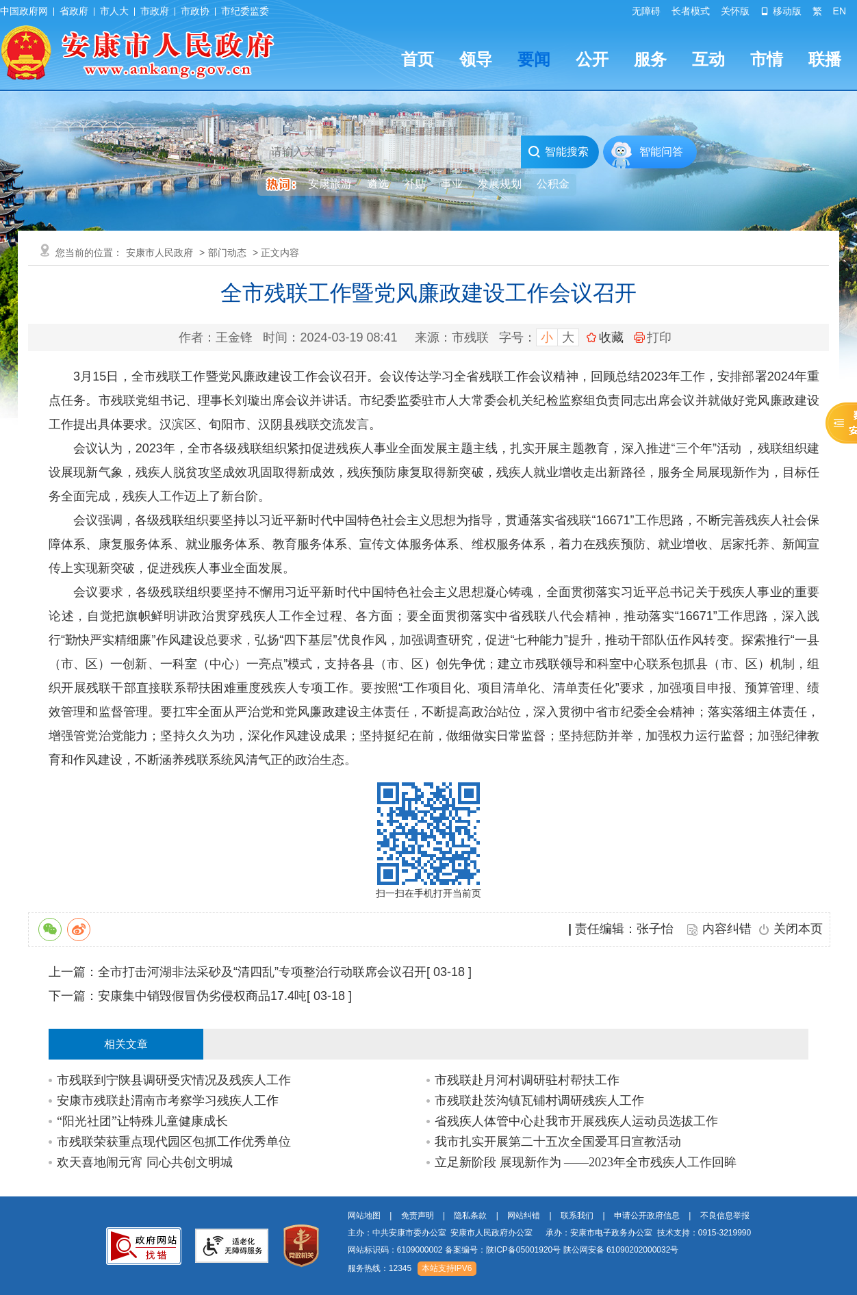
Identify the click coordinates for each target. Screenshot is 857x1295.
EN (839, 10)
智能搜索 (558, 152)
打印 (652, 337)
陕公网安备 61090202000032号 (621, 1250)
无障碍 (646, 10)
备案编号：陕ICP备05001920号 (503, 1250)
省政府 (74, 10)
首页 (417, 59)
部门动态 (227, 252)
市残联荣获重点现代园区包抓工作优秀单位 (174, 1142)
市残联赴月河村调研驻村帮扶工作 (527, 1080)
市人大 (114, 10)
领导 (475, 59)
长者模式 (690, 10)
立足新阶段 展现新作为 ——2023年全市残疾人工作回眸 (586, 1162)
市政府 (154, 10)
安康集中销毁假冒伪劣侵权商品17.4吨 (202, 996)
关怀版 (735, 10)
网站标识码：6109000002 (513, 1250)
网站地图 (364, 1215)
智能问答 (661, 151)
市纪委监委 (245, 10)
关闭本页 (798, 929)
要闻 (533, 59)
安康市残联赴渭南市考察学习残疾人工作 (168, 1100)
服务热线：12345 (379, 1268)
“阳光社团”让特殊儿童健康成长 (142, 1121)
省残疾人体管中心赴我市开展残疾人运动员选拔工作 (576, 1121)
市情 (766, 59)
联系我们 (577, 1215)
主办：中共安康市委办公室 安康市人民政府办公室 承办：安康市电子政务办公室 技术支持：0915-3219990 (549, 1233)
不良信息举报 (725, 1215)
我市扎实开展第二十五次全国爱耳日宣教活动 (558, 1142)
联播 (824, 59)
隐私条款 (470, 1215)
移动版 (781, 10)
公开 (592, 59)
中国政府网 (24, 10)
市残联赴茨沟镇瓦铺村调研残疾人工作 (539, 1100)
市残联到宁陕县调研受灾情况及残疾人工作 (174, 1080)
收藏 (611, 337)
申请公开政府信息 (647, 1215)
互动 (708, 59)
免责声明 (417, 1215)
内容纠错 (727, 929)
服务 (650, 59)
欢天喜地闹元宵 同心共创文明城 (145, 1162)
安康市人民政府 (159, 252)
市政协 (195, 10)
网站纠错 (523, 1215)
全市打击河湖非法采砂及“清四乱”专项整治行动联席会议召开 (262, 972)
